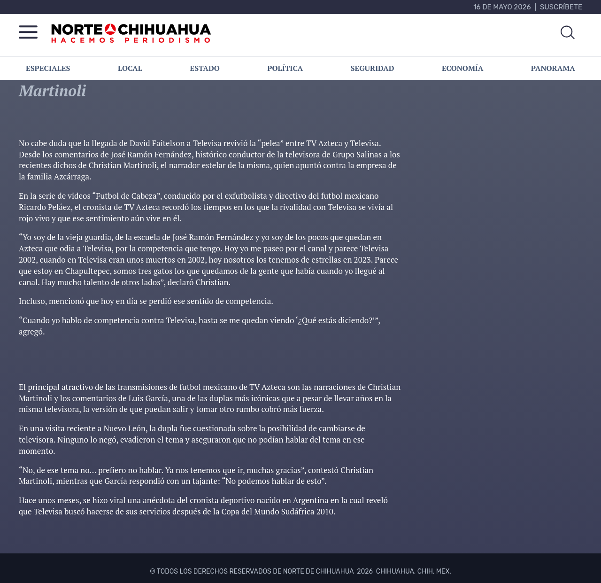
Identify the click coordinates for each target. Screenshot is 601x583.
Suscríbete (561, 7)
